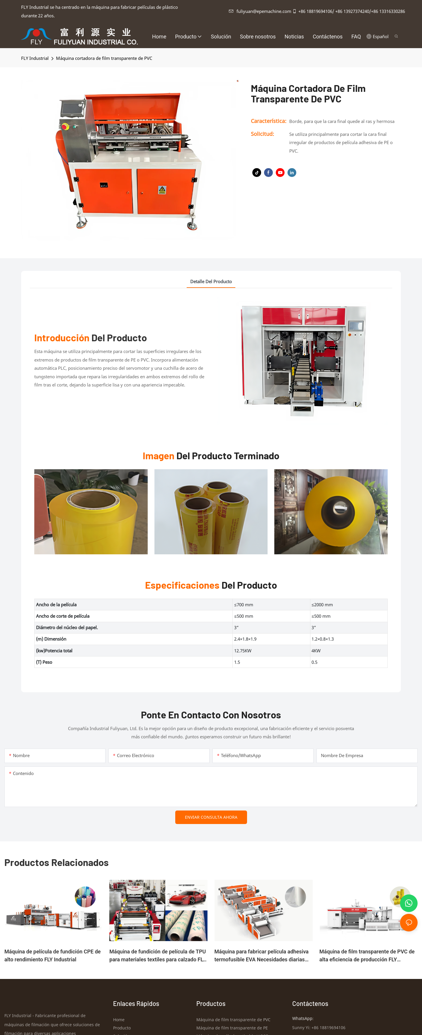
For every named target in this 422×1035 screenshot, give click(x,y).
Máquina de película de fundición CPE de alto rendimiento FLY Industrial (52, 955)
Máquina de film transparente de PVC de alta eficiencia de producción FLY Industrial (367, 955)
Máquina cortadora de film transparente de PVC (104, 58)
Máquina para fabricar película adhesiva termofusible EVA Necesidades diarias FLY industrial (262, 955)
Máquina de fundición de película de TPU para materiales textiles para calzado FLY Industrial (157, 955)
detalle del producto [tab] (211, 281)
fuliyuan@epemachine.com (260, 11)
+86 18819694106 (312, 11)
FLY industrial (35, 58)
